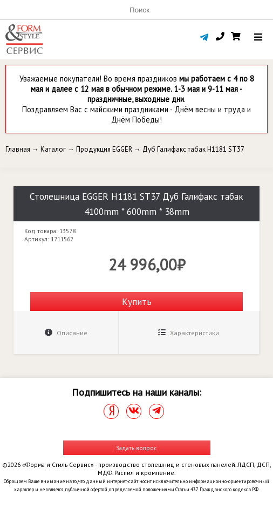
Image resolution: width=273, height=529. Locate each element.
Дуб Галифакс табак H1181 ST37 (193, 149)
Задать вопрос (136, 448)
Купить (137, 301)
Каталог (53, 149)
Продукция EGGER (104, 149)
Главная (17, 149)
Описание (66, 333)
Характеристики (188, 333)
